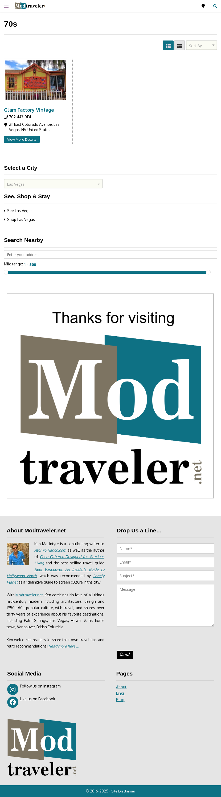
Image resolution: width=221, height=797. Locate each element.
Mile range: (13, 264)
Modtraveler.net (31, 601)
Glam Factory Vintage (29, 110)
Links (120, 693)
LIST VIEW (179, 45)
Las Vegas (203, 6)
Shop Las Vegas (21, 219)
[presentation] (157, 640)
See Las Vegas (19, 210)
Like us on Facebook (31, 702)
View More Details (21, 139)
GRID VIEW (168, 45)
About (121, 687)
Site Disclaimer (124, 791)
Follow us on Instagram (34, 689)
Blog (120, 699)
